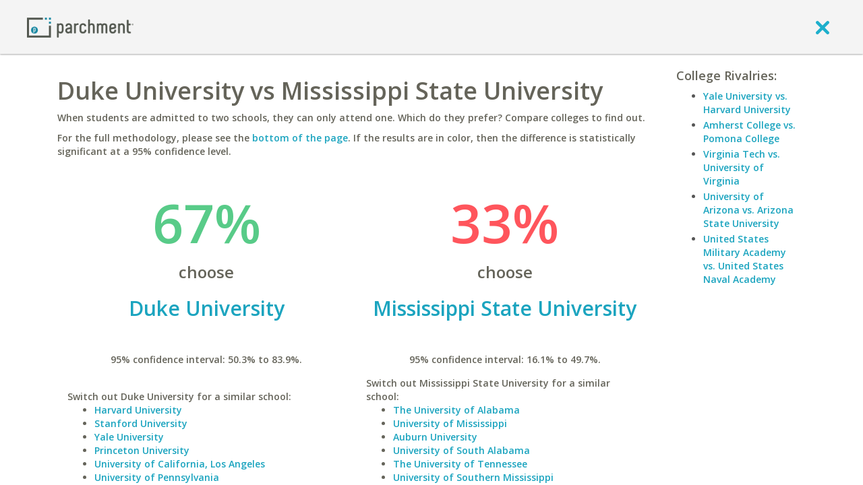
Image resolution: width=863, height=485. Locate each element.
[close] (822, 27)
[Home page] (80, 26)
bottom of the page (300, 137)
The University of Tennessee (460, 463)
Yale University (129, 436)
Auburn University (435, 436)
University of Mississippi (450, 423)
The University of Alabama (456, 409)
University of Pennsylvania (156, 477)
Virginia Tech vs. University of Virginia (741, 167)
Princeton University (141, 450)
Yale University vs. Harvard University (747, 103)
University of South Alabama (461, 450)
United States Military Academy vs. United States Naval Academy (744, 259)
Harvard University (138, 409)
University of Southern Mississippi (473, 477)
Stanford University (140, 423)
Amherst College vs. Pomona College (749, 132)
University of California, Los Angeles (179, 463)
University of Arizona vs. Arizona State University (748, 210)
